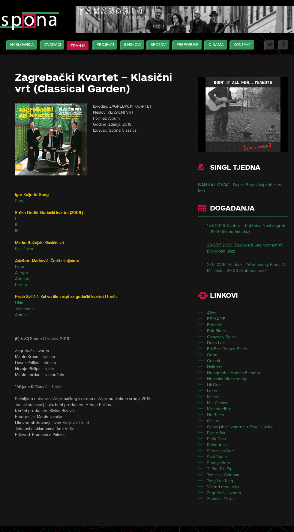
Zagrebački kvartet (224, 493)
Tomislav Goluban (223, 475)
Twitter (269, 45)
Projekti (104, 45)
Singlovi (131, 45)
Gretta (212, 355)
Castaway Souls (221, 337)
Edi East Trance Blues (227, 349)
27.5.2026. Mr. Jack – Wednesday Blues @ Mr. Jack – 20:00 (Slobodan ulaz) (246, 267)
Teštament (24, 308)
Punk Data (216, 439)
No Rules (215, 415)
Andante (23, 278)
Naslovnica (20, 45)
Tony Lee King (220, 481)
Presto (21, 284)
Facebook (283, 45)
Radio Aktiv (217, 445)
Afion (212, 313)
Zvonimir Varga (221, 499)
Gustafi (213, 361)
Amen (20, 314)
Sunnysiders (218, 463)
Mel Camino (218, 403)
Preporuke (186, 45)
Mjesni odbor (219, 409)
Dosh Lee (216, 343)
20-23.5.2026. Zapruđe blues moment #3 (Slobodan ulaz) (245, 248)
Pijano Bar (216, 433)
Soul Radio (217, 457)
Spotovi (157, 45)
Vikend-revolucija (223, 487)
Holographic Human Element (233, 373)
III (16, 231)
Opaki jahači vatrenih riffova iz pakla (240, 427)
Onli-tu (213, 421)
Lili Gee (214, 385)
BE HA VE (216, 319)
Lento (20, 267)
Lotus (212, 391)
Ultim (19, 302)
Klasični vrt (25, 249)
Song (20, 201)
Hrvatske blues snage (227, 379)
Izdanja (78, 46)
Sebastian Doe (220, 451)
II (16, 225)
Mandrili (214, 397)
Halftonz (214, 367)
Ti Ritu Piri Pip (219, 469)
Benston (215, 325)
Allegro (21, 272)
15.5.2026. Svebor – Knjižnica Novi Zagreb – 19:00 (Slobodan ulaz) (246, 228)
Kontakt (241, 45)
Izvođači (51, 45)
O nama (215, 45)
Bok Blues (216, 331)
